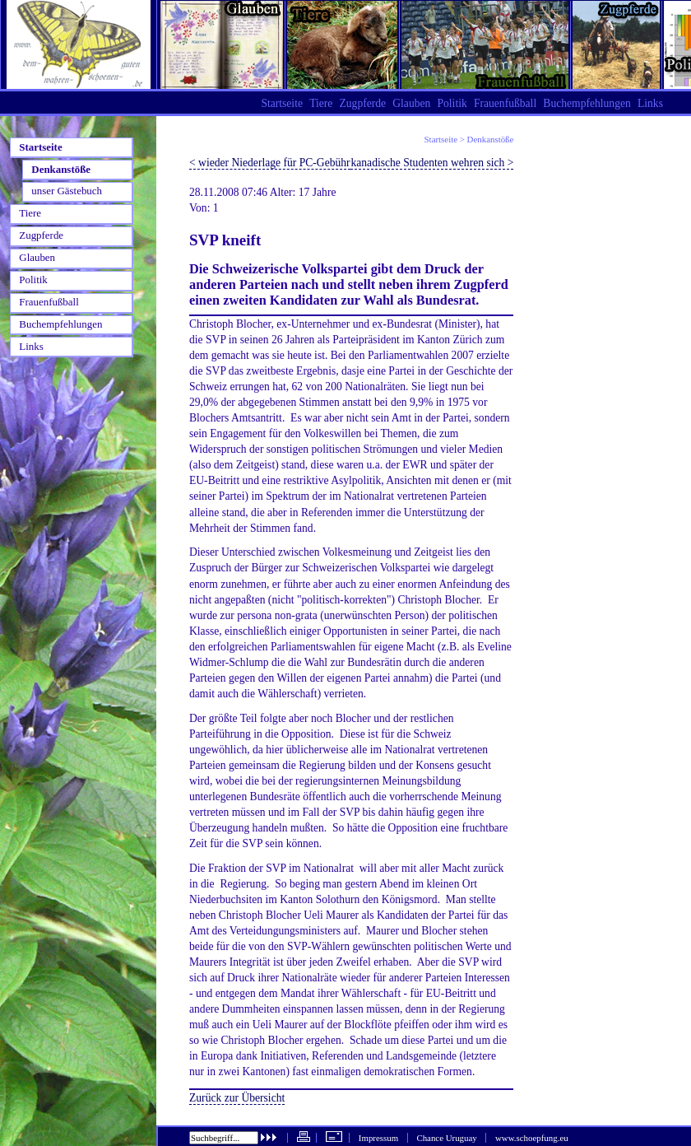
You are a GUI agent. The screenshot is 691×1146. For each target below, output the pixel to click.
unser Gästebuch (66, 190)
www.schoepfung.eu (531, 1138)
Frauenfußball (505, 103)
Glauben (411, 103)
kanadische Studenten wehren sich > (431, 162)
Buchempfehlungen (586, 103)
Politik (451, 103)
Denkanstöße (490, 139)
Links (650, 103)
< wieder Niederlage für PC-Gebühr (269, 162)
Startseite (440, 139)
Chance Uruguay (446, 1138)
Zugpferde (362, 103)
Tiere (320, 103)
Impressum (378, 1138)
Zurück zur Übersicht (237, 1098)
